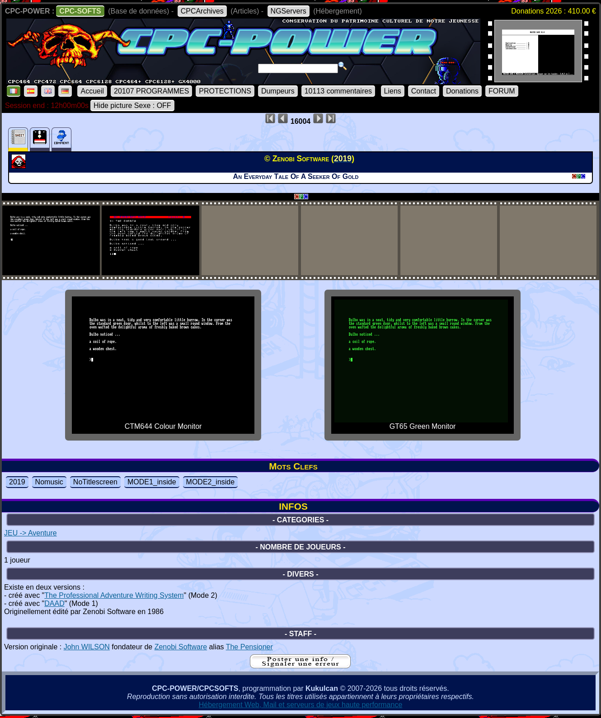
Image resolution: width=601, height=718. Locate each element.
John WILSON (87, 647)
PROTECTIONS (225, 91)
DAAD (54, 603)
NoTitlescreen (95, 482)
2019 (17, 482)
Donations (462, 91)
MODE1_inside (151, 482)
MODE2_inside (210, 482)
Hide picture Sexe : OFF (132, 105)
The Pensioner (249, 647)
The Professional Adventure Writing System (113, 595)
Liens (392, 91)
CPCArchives (202, 11)
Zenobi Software (181, 647)
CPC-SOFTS (80, 11)
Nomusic (49, 482)
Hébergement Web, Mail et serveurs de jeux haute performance (301, 705)
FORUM (501, 91)
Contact (423, 91)
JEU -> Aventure (30, 533)
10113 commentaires (338, 91)
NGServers (288, 11)
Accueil (92, 91)
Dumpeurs (278, 91)
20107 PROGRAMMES (151, 91)
